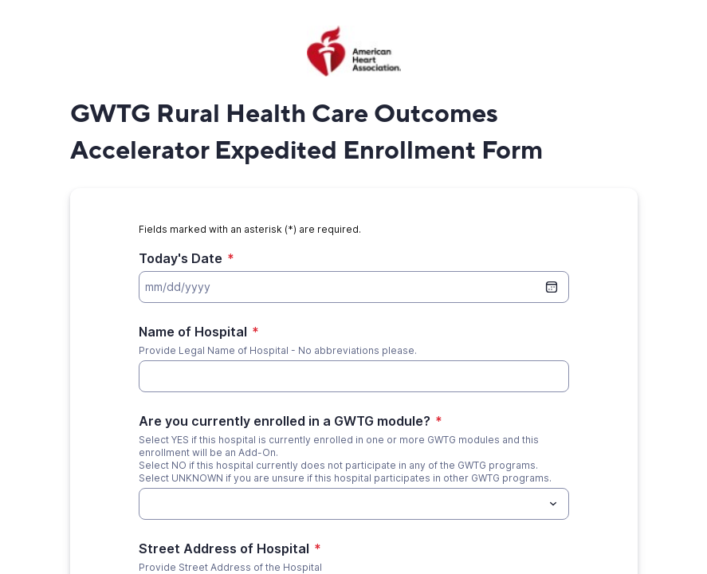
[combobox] (354, 504)
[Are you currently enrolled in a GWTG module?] (341, 504)
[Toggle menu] (553, 504)
